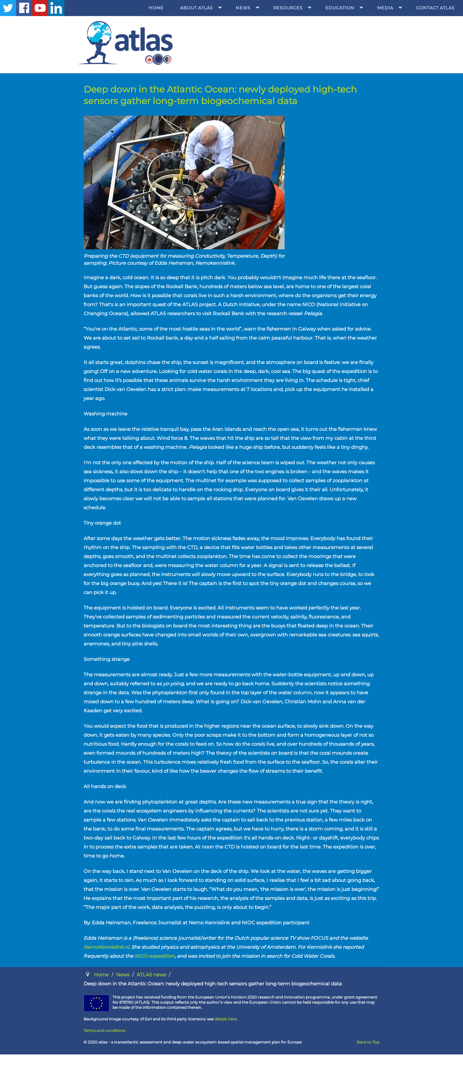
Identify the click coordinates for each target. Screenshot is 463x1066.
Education (339, 7)
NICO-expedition (154, 956)
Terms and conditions (104, 1030)
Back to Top (368, 1042)
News (243, 7)
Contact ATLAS (435, 7)
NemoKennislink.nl (106, 947)
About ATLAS (196, 7)
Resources (288, 7)
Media (385, 7)
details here (225, 1019)
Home (156, 7)
